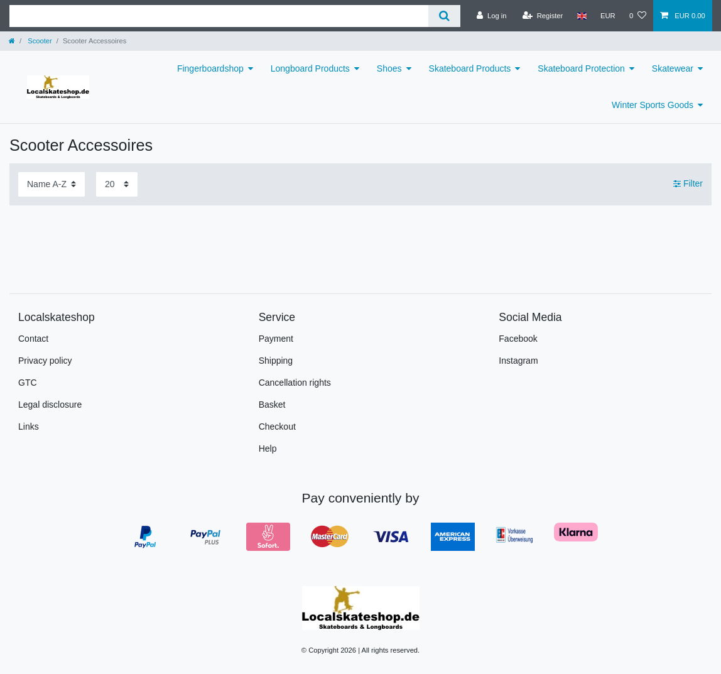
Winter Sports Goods (652, 105)
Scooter (39, 41)
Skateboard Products (470, 68)
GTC (27, 383)
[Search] (444, 16)
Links (28, 426)
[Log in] (491, 15)
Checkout (277, 426)
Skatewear (672, 68)
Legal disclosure (50, 405)
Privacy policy (45, 361)
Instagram (518, 361)
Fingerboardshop (210, 68)
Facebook (518, 339)
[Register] (543, 15)
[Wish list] (637, 15)
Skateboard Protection (581, 68)
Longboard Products (310, 68)
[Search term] (218, 16)
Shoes (389, 68)
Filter (688, 183)
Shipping (276, 361)
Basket (272, 405)
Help (268, 448)
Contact (33, 339)
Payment (276, 339)
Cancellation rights (295, 383)
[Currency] (608, 15)
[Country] (581, 15)
